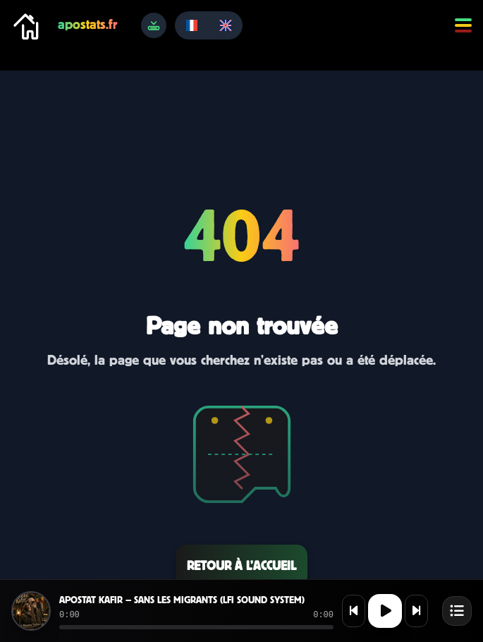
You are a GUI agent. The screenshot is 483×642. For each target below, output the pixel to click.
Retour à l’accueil (241, 565)
